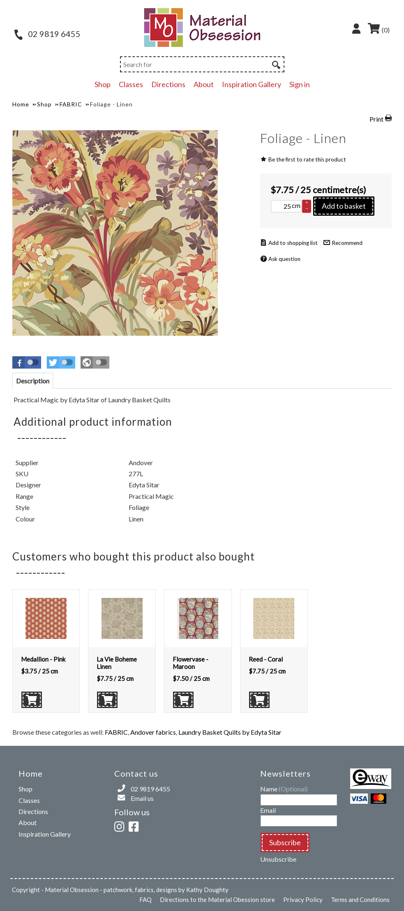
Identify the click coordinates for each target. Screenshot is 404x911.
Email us (142, 798)
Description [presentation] (32, 381)
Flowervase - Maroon (190, 662)
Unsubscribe (278, 859)
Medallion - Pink (43, 659)
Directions (168, 84)
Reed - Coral (266, 659)
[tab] (32, 381)
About (204, 84)
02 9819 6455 (47, 34)
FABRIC (116, 732)
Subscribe (285, 842)
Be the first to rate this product (307, 159)
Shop (103, 84)
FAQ (145, 899)
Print (376, 119)
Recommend (347, 243)
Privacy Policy (303, 899)
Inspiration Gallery (251, 84)
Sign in (299, 84)
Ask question (284, 259)
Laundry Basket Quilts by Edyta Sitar (230, 732)
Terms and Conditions (360, 899)
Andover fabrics (153, 732)
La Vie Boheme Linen (117, 662)
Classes (131, 84)
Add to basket (344, 205)
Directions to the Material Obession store (217, 899)
